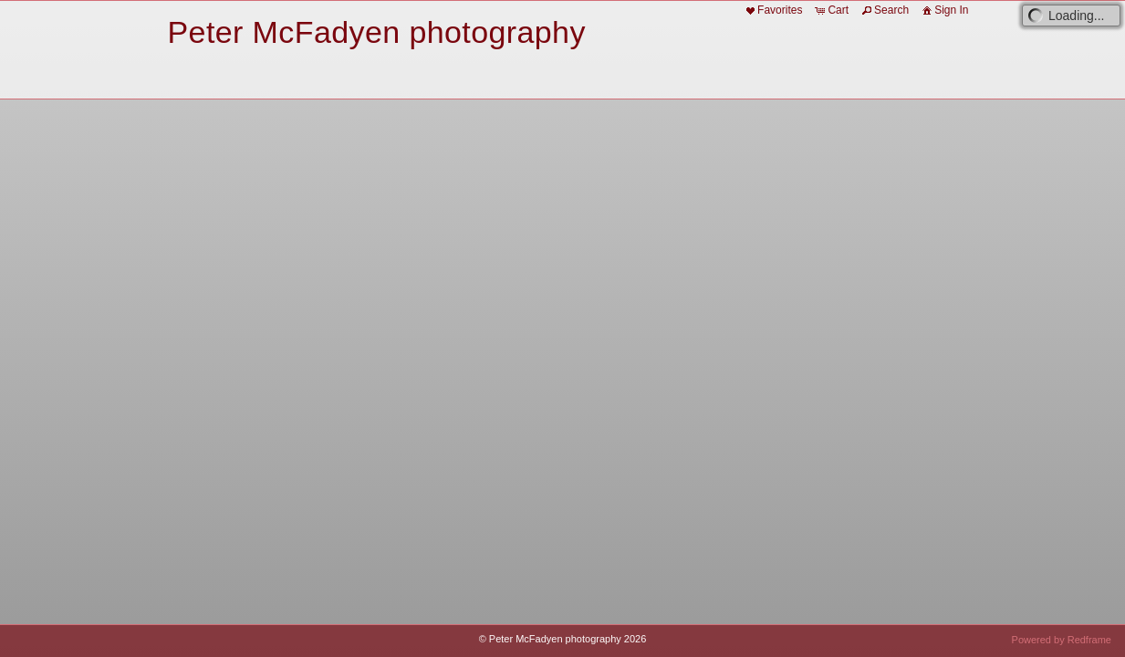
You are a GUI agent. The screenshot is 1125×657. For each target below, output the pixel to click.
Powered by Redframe (1061, 639)
